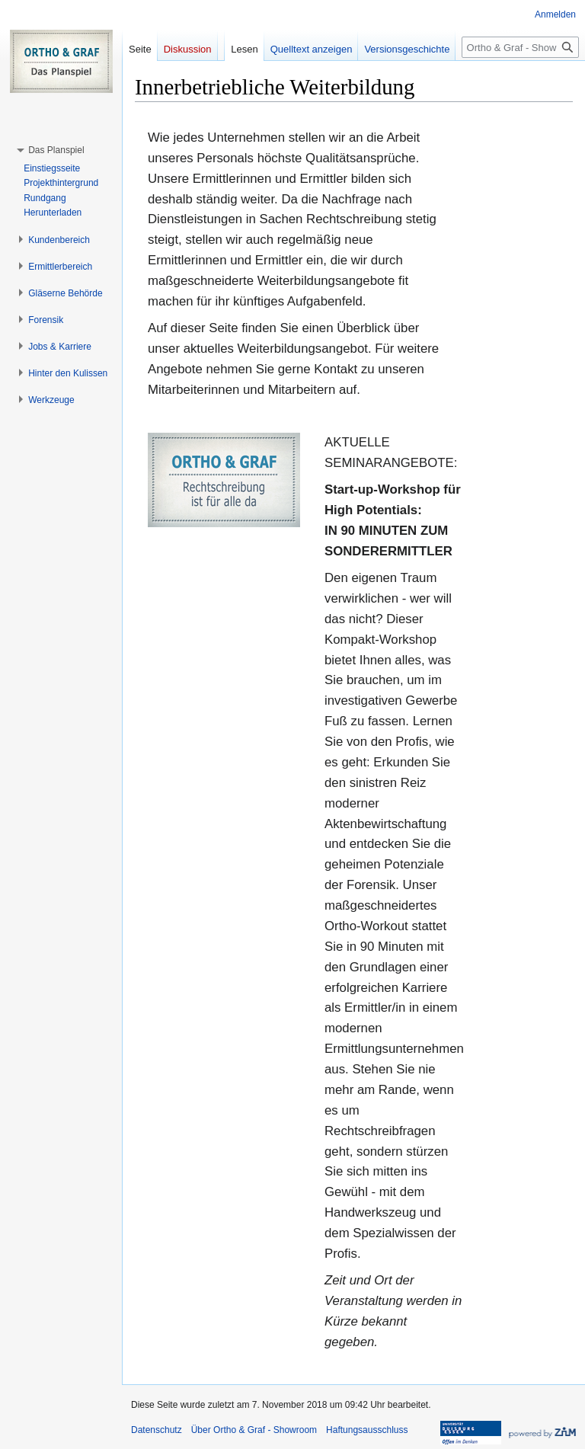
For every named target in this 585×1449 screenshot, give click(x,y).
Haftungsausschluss (367, 1430)
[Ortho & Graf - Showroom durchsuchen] (520, 47)
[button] (56, 150)
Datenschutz (156, 1430)
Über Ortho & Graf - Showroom (254, 1430)
